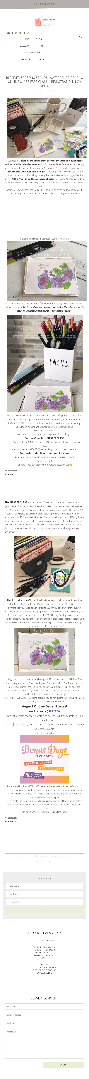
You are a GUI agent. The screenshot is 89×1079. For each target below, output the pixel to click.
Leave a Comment (45, 861)
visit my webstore (44, 4)
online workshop (41, 856)
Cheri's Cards (44, 22)
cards (29, 856)
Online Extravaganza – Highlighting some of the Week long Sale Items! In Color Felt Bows (44, 952)
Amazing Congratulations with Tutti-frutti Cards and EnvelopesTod (44, 968)
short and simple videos (61, 856)
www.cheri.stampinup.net (61, 426)
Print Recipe (11, 470)
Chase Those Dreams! (44, 940)
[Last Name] (44, 894)
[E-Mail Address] (44, 902)
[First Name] (44, 886)
